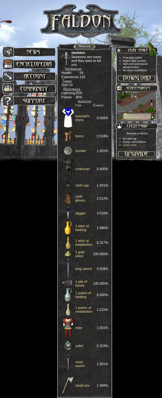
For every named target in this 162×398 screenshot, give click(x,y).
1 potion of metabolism (84, 309)
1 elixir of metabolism (84, 242)
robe (78, 328)
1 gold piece (80, 254)
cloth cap (82, 185)
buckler (80, 151)
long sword (83, 269)
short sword (79, 364)
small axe (82, 385)
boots (79, 136)
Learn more (129, 145)
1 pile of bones (81, 283)
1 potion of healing (83, 295)
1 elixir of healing (82, 228)
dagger (80, 213)
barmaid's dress (82, 118)
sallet (79, 346)
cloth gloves (80, 198)
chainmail (82, 169)
